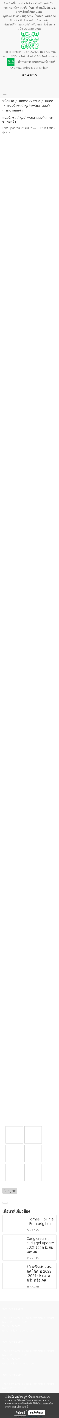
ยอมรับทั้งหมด (36, 1412)
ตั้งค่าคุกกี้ (20, 1412)
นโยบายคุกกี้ (22, 1406)
